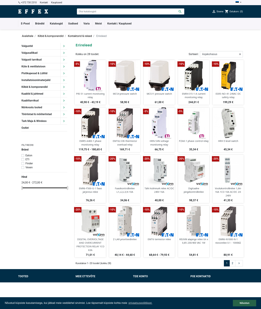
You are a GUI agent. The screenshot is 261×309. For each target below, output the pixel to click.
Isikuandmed (140, 281)
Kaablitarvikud (30, 100)
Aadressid (139, 293)
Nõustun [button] (244, 303)
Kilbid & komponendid (34, 86)
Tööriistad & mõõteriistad (36, 114)
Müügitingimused (86, 281)
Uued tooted (25, 285)
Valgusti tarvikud (31, 59)
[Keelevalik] (238, 2)
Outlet (25, 127)
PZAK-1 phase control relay (194, 141)
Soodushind (25, 281)
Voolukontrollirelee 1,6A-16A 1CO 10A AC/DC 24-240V (228, 192)
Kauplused (56, 2)
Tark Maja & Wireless (34, 121)
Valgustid (27, 46)
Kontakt (44, 2)
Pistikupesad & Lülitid (34, 73)
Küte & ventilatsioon (33, 66)
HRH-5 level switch (228, 141)
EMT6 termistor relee (159, 239)
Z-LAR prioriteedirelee (125, 239)
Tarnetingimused (86, 285)
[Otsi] (130, 11)
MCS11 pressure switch (159, 93)
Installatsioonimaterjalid (35, 80)
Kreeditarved (140, 289)
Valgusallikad (29, 52)
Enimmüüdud (26, 289)
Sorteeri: (194, 54)
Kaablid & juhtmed (32, 93)
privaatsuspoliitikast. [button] (140, 303)
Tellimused (139, 285)
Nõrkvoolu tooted (31, 107)
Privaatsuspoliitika (86, 289)
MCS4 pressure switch (125, 93)
